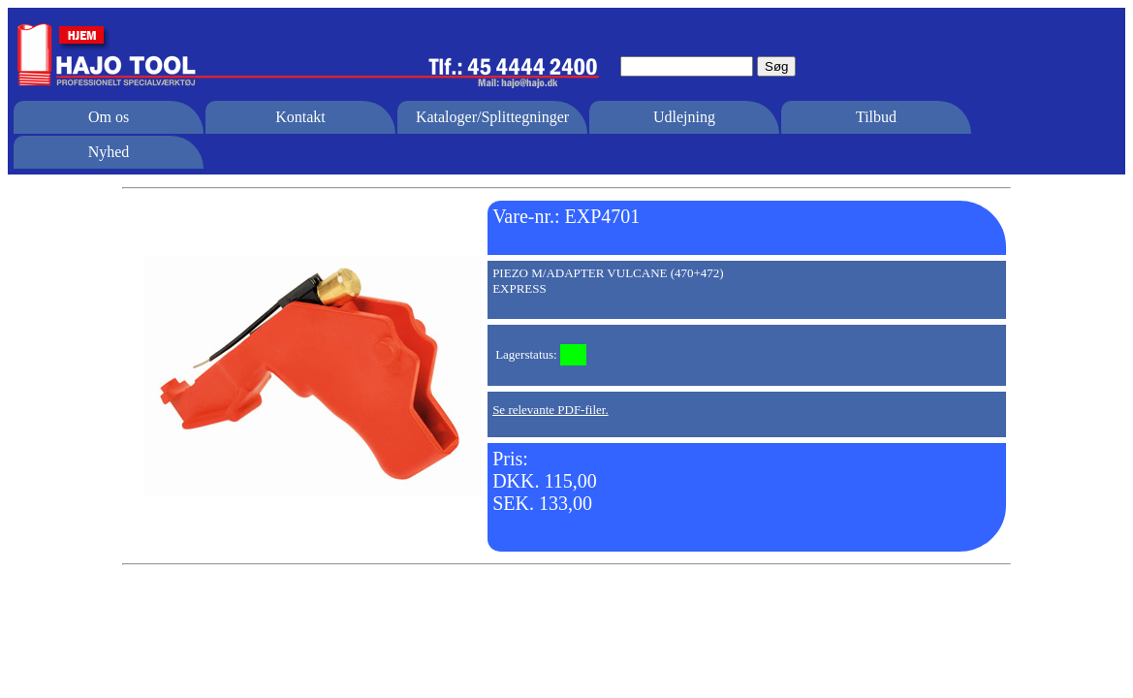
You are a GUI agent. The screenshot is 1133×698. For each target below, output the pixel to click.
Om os (108, 117)
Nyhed (109, 151)
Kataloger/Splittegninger (492, 117)
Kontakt (300, 117)
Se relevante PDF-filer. (550, 409)
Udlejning (684, 117)
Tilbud (876, 117)
